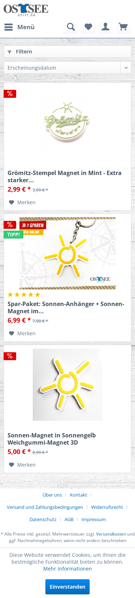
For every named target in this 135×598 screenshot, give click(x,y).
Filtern (20, 51)
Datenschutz (43, 519)
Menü (19, 26)
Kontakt (78, 495)
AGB (68, 519)
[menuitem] (19, 27)
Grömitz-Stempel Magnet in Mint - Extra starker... (65, 176)
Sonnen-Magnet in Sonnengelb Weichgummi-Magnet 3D (52, 439)
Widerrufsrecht (107, 507)
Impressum (93, 519)
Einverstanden (67, 586)
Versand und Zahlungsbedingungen (45, 507)
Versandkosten (111, 534)
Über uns (52, 495)
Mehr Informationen (67, 568)
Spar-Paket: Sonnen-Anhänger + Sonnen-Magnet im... (66, 307)
